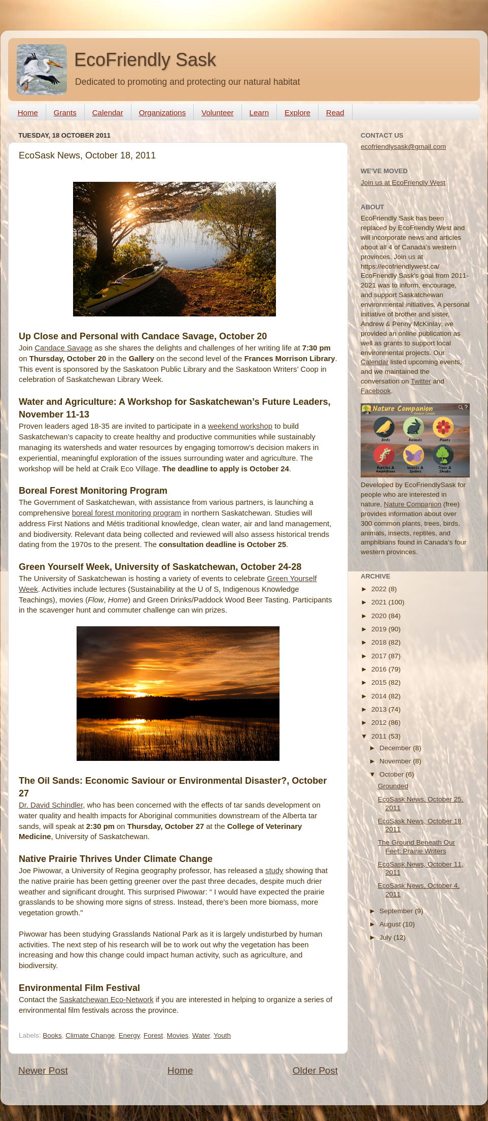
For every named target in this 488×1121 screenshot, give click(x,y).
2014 (380, 696)
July (386, 937)
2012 (380, 722)
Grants (65, 112)
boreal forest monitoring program (126, 513)
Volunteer (217, 112)
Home (28, 112)
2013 (380, 709)
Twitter (421, 381)
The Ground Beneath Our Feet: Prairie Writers (416, 846)
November (396, 761)
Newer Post (43, 1070)
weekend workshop (240, 426)
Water (201, 1035)
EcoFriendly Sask (145, 59)
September (397, 911)
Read (335, 112)
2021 (380, 602)
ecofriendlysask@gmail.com (403, 146)
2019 (380, 629)
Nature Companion (412, 504)
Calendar (107, 112)
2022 (380, 589)
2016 (380, 669)
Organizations (162, 112)
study (274, 871)
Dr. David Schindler (51, 805)
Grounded (393, 786)
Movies (178, 1035)
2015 (380, 682)
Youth (222, 1035)
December (396, 748)
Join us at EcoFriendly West (403, 182)
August (391, 924)
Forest (153, 1035)
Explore (297, 112)
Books (52, 1035)
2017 (380, 656)
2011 (380, 736)
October (392, 774)
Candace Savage (63, 348)
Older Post (315, 1070)
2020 (380, 616)
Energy (129, 1035)
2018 (380, 642)
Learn (259, 112)
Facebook (376, 391)
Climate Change (90, 1035)
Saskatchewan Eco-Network (106, 1000)
